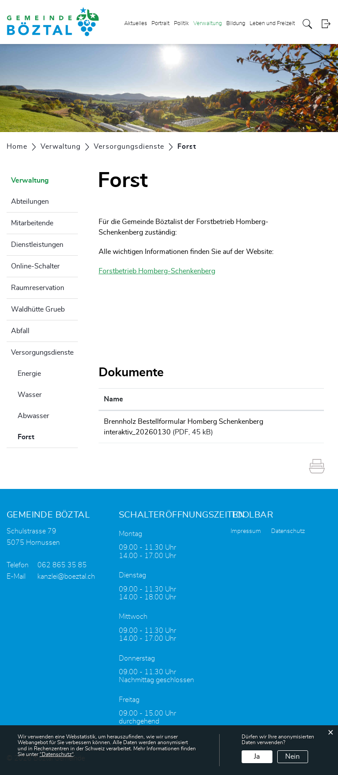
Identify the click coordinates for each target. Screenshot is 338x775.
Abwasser (33, 415)
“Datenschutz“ (56, 754)
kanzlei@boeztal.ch (66, 576)
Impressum (246, 531)
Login (325, 24)
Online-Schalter (35, 266)
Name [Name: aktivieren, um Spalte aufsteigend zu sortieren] (113, 399)
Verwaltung (207, 23)
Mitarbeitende (32, 223)
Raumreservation (37, 287)
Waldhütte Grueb (38, 309)
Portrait (160, 23)
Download (301, 423)
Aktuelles (135, 23)
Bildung (235, 23)
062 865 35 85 (62, 565)
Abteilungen (30, 201)
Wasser (30, 394)
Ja (257, 756)
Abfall (20, 330)
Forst (48, 436)
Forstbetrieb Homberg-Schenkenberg (161, 271)
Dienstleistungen (37, 244)
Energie (29, 373)
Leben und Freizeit (272, 23)
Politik (181, 23)
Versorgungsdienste (42, 352)
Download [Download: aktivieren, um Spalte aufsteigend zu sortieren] (299, 399)
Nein (292, 756)
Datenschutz (288, 531)
